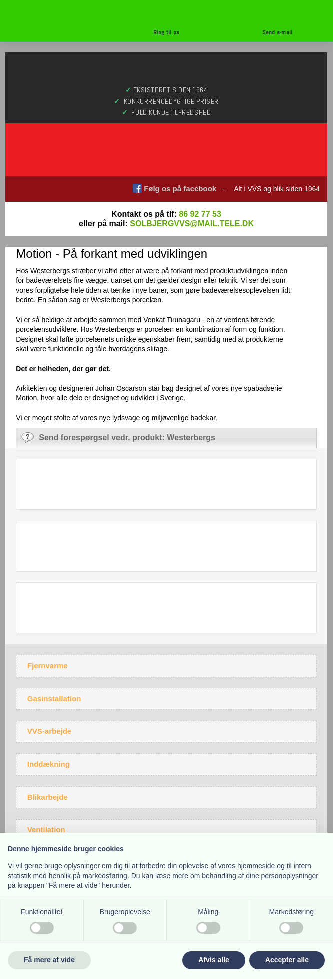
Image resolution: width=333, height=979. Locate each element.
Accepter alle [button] (287, 960)
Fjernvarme (48, 665)
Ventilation (47, 829)
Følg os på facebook (180, 188)
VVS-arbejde (50, 731)
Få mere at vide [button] (49, 960)
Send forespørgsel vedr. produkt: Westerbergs (119, 437)
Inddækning (49, 764)
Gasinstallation (55, 698)
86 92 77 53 (200, 214)
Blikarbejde (48, 797)
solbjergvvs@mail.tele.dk (192, 223)
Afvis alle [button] (213, 960)
